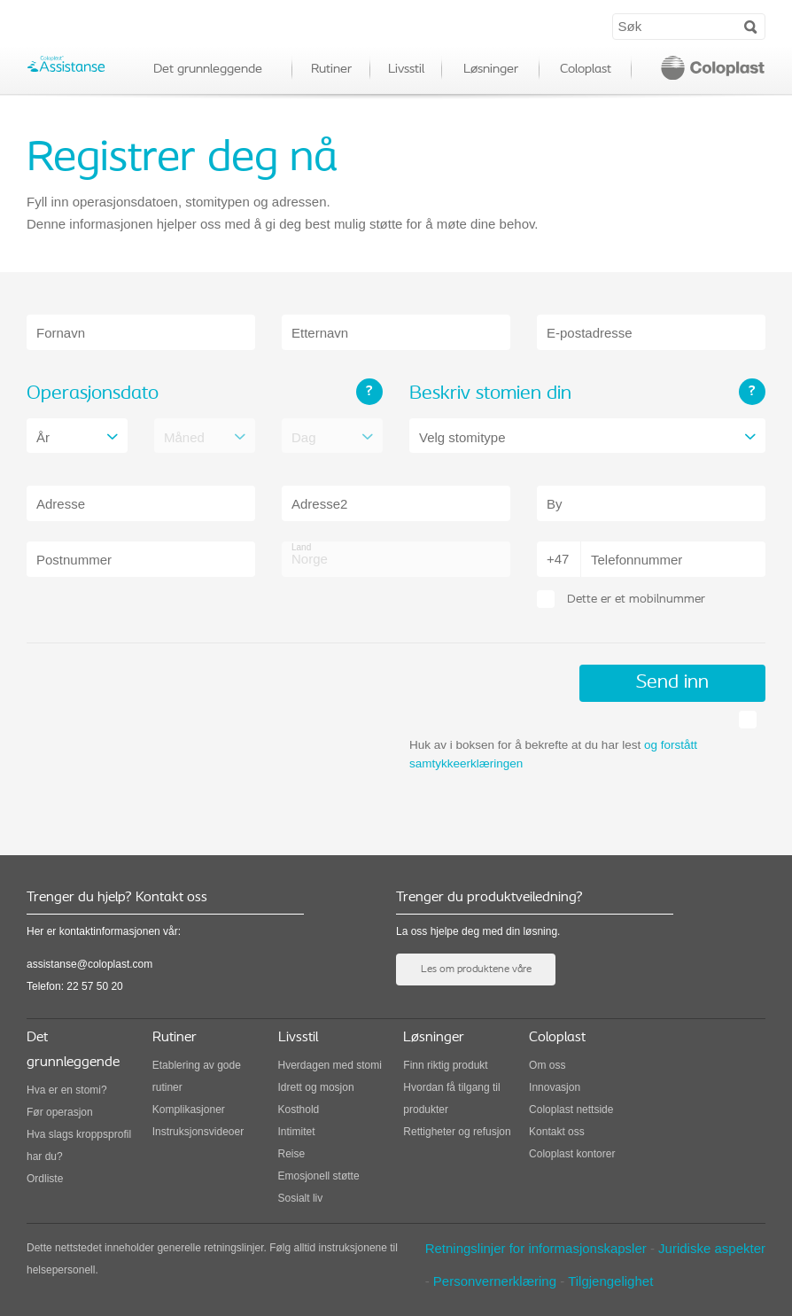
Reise (292, 1154)
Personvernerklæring (494, 1281)
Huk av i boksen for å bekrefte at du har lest (553, 754)
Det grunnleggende (207, 69)
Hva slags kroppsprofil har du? (79, 1145)
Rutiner (331, 69)
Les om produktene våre (476, 969)
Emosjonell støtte (319, 1176)
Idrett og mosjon (316, 1087)
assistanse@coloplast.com (89, 964)
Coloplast (585, 69)
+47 (558, 558)
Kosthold (299, 1109)
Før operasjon (60, 1112)
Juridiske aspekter (711, 1248)
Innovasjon (554, 1087)
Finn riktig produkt (445, 1065)
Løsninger (490, 69)
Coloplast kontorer (572, 1154)
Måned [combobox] (184, 437)
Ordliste (45, 1178)
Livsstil (406, 69)
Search (750, 25)
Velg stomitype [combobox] (462, 437)
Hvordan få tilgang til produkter (451, 1098)
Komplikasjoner (188, 1109)
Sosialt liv (300, 1198)
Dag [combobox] (303, 437)
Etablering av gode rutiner (196, 1076)
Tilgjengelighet (610, 1281)
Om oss (547, 1065)
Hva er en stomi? (67, 1090)
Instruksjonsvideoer (198, 1131)
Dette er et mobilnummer (636, 599)
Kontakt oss (557, 1131)
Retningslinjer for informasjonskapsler (536, 1248)
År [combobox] (43, 437)
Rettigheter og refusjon (456, 1131)
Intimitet (296, 1131)
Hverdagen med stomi (330, 1065)
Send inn (672, 683)
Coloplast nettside (571, 1109)
